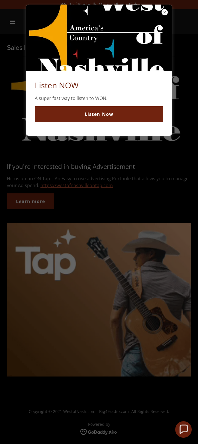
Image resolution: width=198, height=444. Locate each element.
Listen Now (99, 114)
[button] (183, 429)
